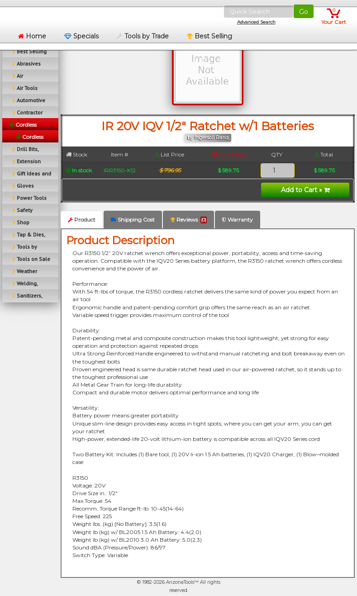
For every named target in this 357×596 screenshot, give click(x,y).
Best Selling (209, 36)
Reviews (188, 219)
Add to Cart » (305, 190)
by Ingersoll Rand (207, 138)
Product (81, 219)
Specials (81, 36)
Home (32, 36)
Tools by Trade (143, 36)
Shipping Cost (133, 219)
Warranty (237, 219)
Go (303, 12)
